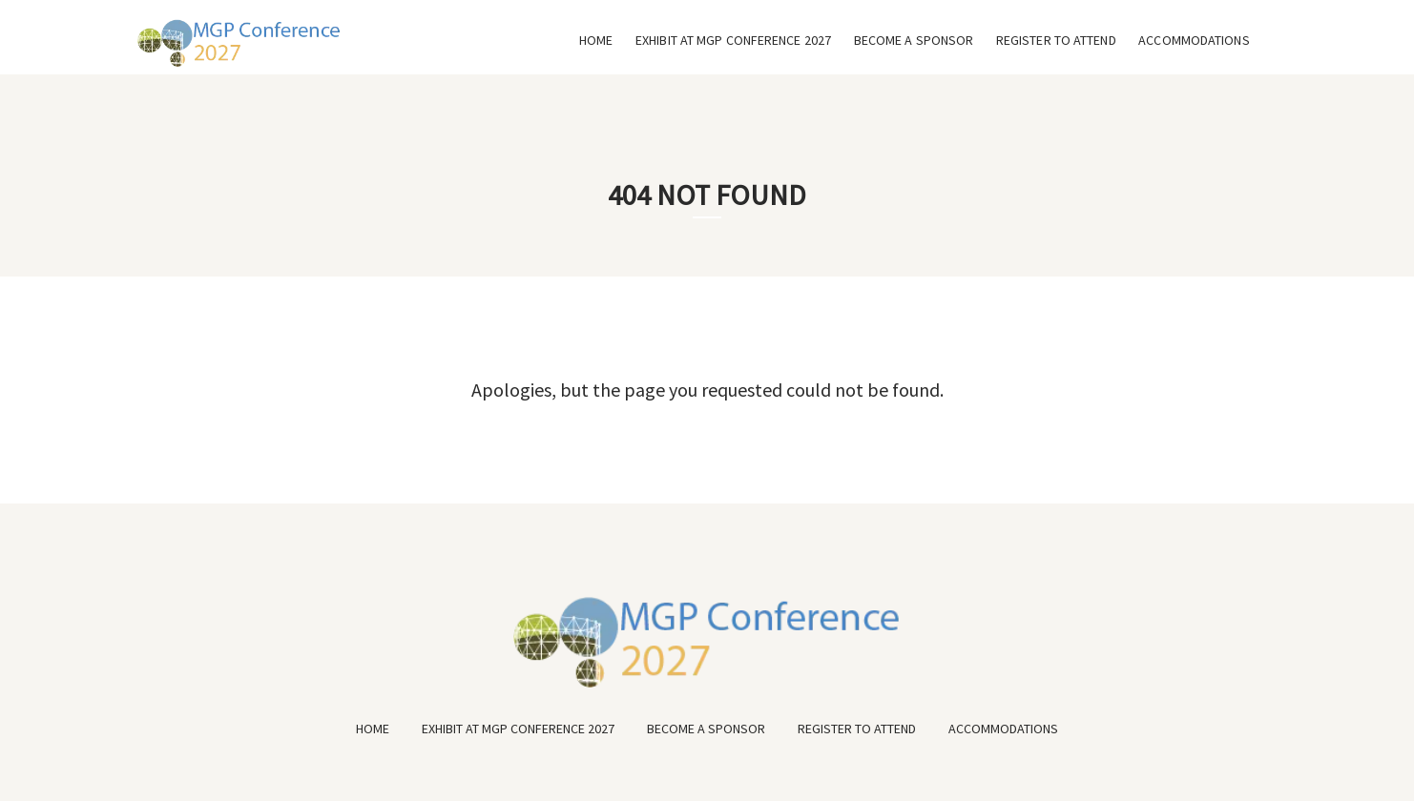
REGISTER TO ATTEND (1056, 40)
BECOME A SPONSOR (914, 40)
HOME (596, 40)
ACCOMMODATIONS (1193, 40)
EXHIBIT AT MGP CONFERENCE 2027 (733, 40)
